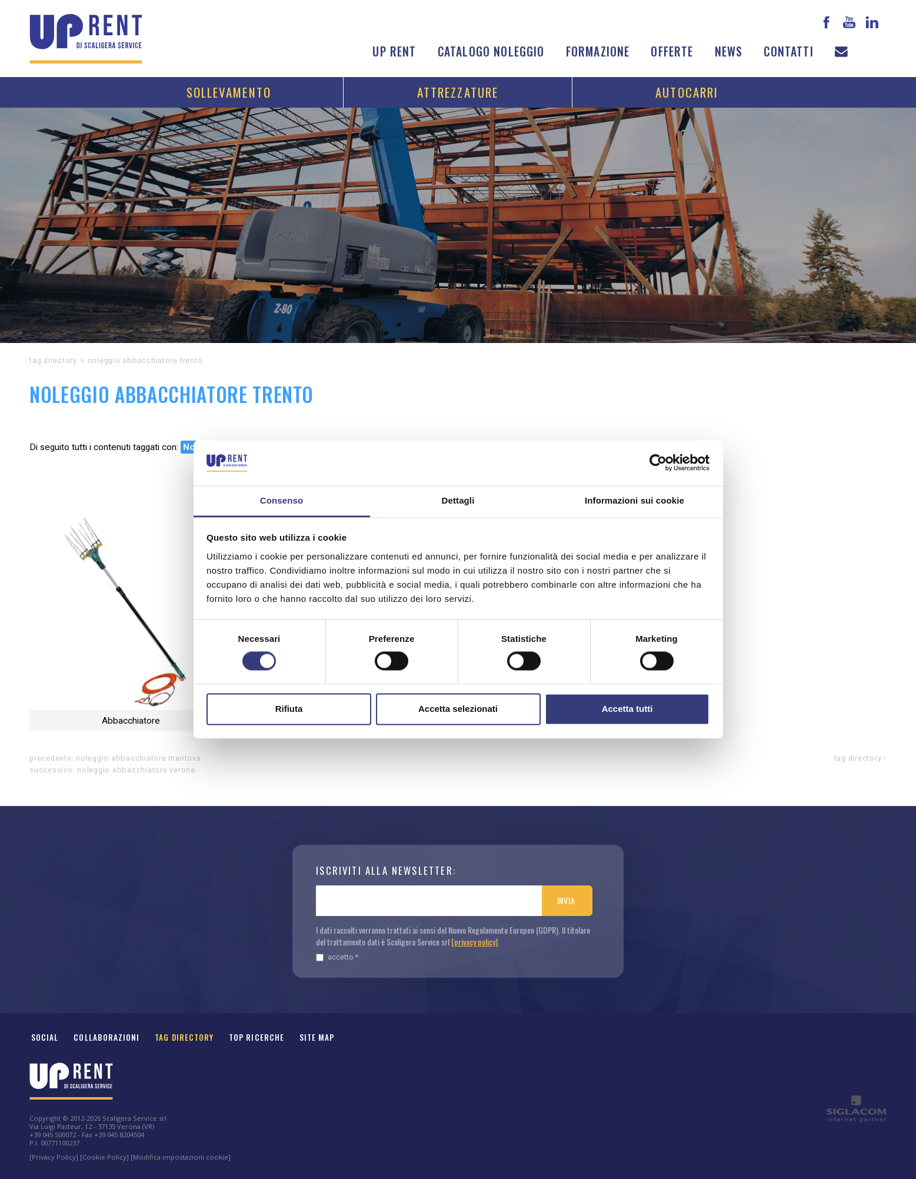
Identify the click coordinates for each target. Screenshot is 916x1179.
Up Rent (394, 51)
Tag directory (53, 360)
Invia (566, 900)
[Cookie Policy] (104, 1157)
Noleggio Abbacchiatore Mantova (138, 758)
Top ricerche (256, 1037)
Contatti (788, 51)
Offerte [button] (672, 51)
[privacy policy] (474, 941)
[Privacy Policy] (53, 1157)
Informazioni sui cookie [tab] (634, 500)
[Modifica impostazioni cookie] (181, 1157)
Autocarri (686, 92)
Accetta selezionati (458, 709)
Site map (317, 1037)
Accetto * (337, 956)
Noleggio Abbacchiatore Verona (136, 769)
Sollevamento (228, 92)
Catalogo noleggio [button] (491, 51)
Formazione (598, 51)
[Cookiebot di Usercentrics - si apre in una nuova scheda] (658, 463)
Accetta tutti (627, 709)
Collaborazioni (106, 1037)
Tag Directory (184, 1037)
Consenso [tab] (281, 500)
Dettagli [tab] (458, 500)
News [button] (729, 51)
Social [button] (44, 1037)
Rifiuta (289, 709)
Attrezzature (457, 92)
